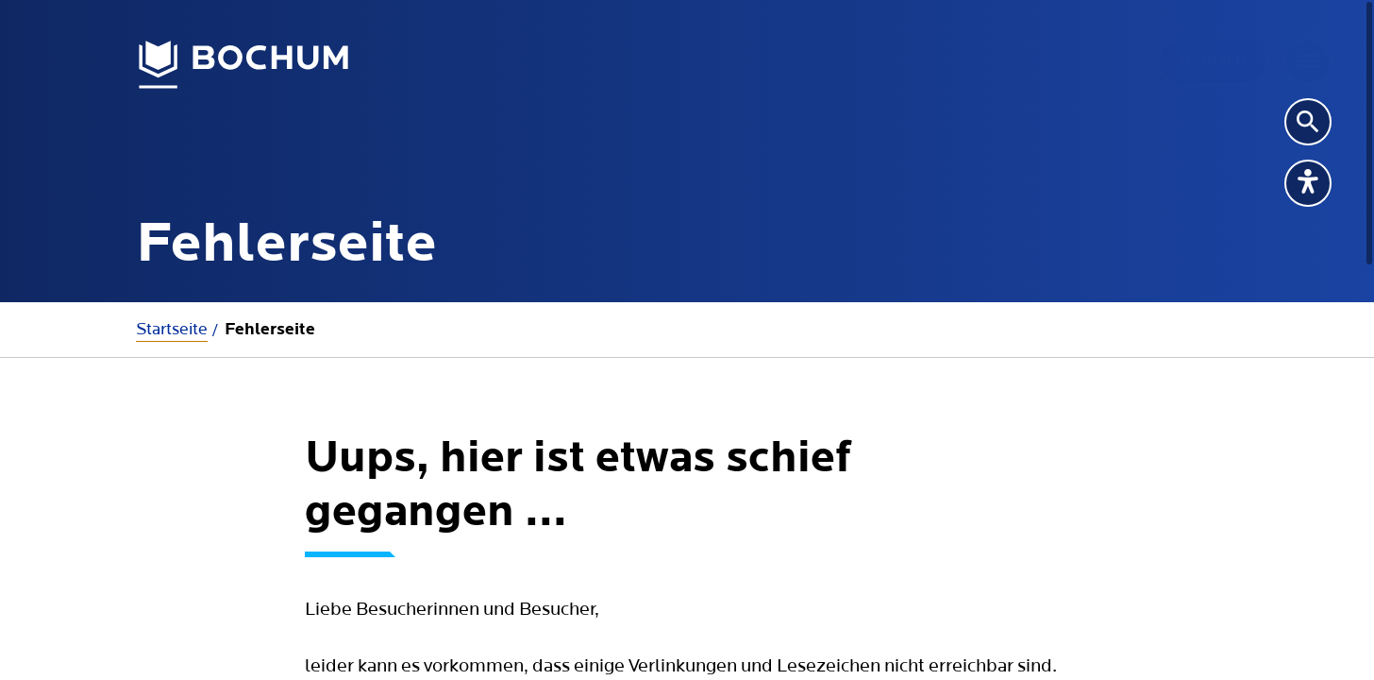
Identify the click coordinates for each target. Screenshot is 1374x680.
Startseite (172, 329)
